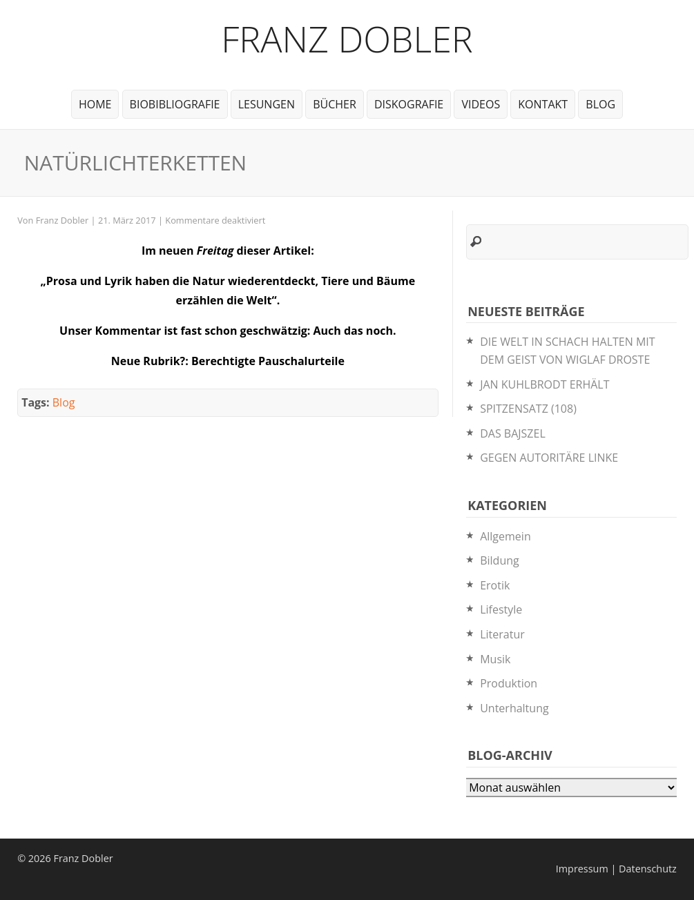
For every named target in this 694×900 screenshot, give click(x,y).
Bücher (334, 104)
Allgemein (505, 536)
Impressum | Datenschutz (616, 868)
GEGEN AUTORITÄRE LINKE (549, 457)
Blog (600, 104)
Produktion (508, 683)
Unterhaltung (514, 708)
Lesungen (266, 104)
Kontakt (543, 104)
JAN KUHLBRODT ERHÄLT (544, 384)
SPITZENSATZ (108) (528, 408)
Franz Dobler (347, 38)
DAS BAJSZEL (513, 433)
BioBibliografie (175, 104)
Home (95, 104)
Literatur (502, 634)
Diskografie (408, 104)
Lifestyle (501, 609)
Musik (495, 659)
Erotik (495, 585)
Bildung (499, 560)
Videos (480, 104)
